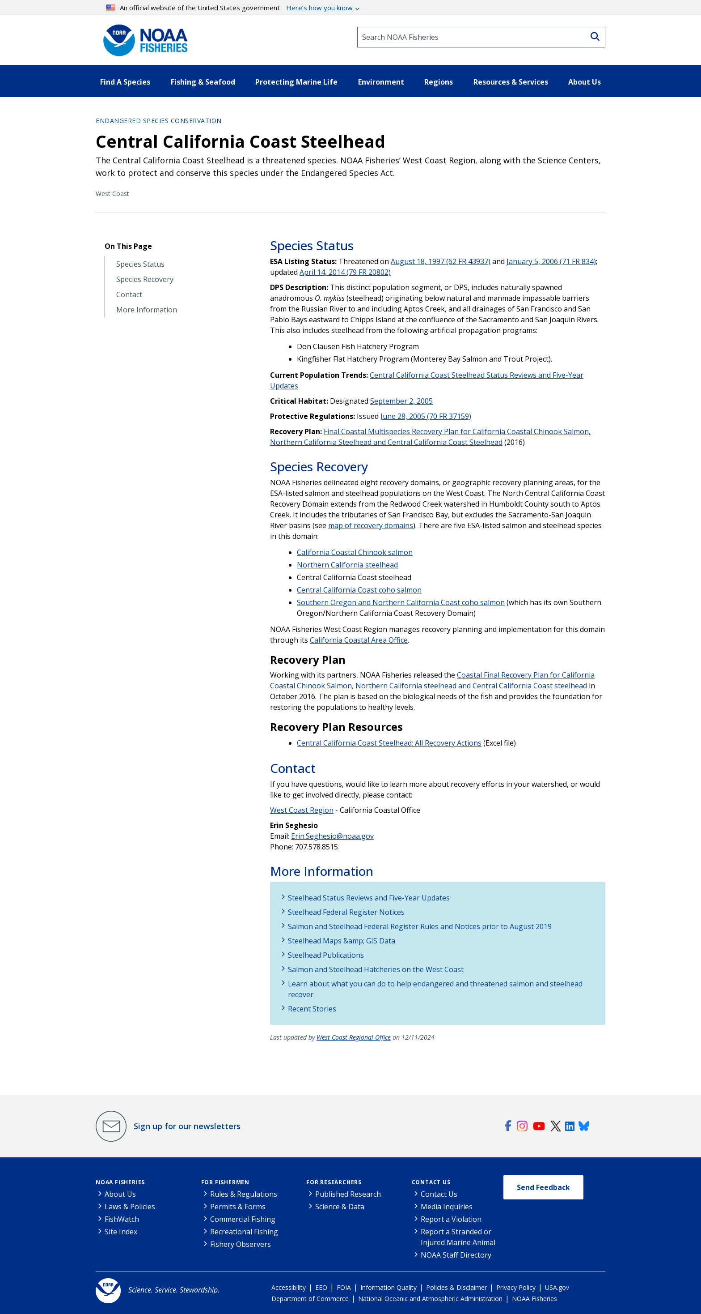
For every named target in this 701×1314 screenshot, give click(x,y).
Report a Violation (451, 1219)
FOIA (344, 1287)
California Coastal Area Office (359, 640)
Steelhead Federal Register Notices (346, 912)
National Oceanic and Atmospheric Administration (430, 1298)
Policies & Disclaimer (456, 1287)
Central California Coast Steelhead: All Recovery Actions (389, 743)
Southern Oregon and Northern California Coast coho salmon (401, 602)
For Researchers (334, 1182)
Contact (129, 294)
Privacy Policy (516, 1287)
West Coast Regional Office (354, 1037)
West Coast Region (302, 810)
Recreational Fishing (244, 1232)
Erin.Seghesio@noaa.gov (332, 836)
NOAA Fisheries (120, 1182)
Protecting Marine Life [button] (296, 82)
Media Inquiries (447, 1207)
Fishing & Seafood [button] (203, 82)
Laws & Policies (130, 1207)
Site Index (121, 1232)
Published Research (348, 1194)
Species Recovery (144, 279)
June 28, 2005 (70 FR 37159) (425, 416)
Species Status (140, 264)
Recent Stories (312, 1009)
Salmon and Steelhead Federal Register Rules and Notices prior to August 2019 (420, 926)
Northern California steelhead (347, 565)
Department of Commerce (310, 1298)
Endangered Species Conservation (159, 120)
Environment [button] (381, 82)
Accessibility (288, 1287)
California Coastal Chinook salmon (355, 552)
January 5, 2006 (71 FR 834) (551, 261)
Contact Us (431, 1182)
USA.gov (557, 1287)
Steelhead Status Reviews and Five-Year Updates (369, 898)
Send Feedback (543, 1187)
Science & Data (339, 1207)
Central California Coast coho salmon (359, 590)
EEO (321, 1287)
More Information (146, 310)
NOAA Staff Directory (456, 1255)
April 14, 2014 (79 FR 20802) (345, 272)
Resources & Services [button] (510, 82)
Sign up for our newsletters (187, 1126)
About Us (120, 1194)
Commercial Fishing (242, 1219)
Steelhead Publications (326, 955)
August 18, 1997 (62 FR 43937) (440, 261)
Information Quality (388, 1287)
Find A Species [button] (125, 82)
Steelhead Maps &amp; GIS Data (341, 941)
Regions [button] (438, 82)
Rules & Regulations (243, 1194)
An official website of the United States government (229, 7)
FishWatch (122, 1219)
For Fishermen (225, 1182)
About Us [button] (584, 82)
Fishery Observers (240, 1244)
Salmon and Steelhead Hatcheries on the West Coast (376, 969)
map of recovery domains (370, 525)
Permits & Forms (238, 1207)
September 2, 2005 (401, 401)
